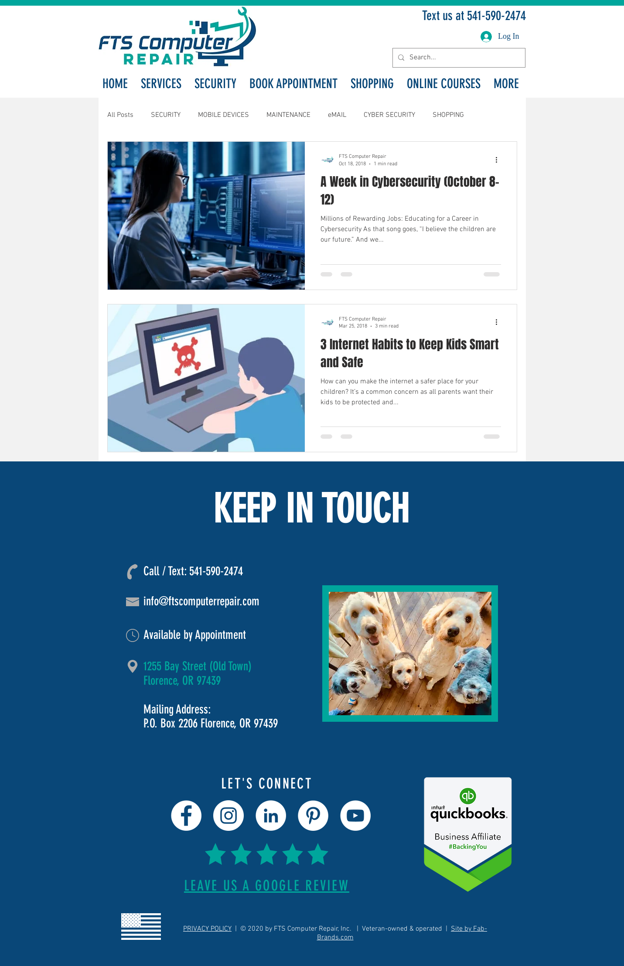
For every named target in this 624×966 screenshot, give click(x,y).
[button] (161, 84)
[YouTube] (355, 815)
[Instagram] (228, 815)
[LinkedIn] (271, 815)
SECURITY (166, 115)
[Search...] (458, 57)
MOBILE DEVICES (223, 115)
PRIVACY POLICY (207, 929)
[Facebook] (186, 815)
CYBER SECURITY (389, 115)
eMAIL (337, 115)
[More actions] (499, 159)
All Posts (120, 115)
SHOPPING (448, 115)
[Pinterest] (313, 815)
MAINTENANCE (288, 115)
